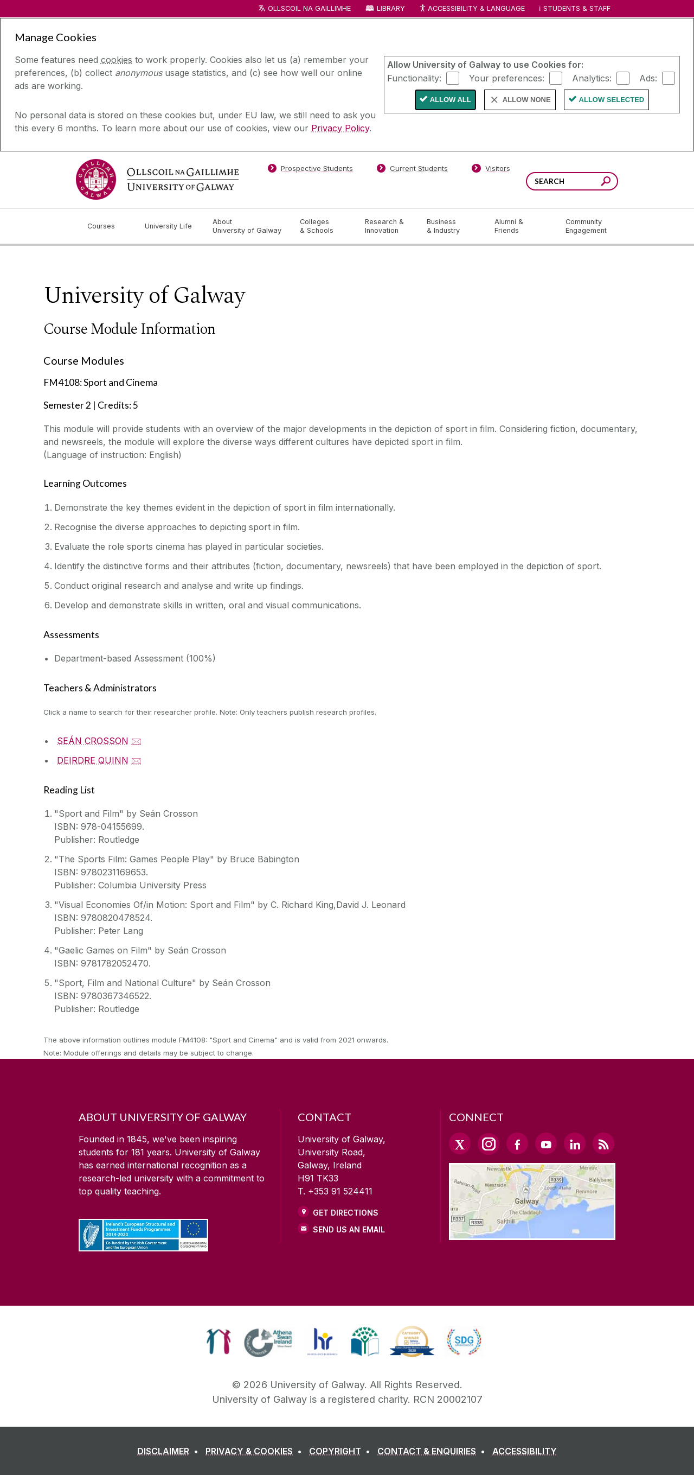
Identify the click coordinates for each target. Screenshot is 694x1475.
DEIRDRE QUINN (92, 760)
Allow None (527, 100)
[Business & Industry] (451, 226)
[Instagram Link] (488, 1144)
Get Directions (345, 1212)
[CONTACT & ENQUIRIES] (433, 1451)
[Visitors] (490, 170)
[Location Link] (532, 1233)
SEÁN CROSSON (92, 740)
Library (391, 8)
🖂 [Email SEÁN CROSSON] (136, 740)
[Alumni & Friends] (521, 226)
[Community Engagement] (586, 226)
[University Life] (169, 226)
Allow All (450, 100)
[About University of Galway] (247, 226)
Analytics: (592, 77)
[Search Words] (572, 181)
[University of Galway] (157, 179)
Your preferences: (506, 77)
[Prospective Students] (310, 170)
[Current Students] (413, 170)
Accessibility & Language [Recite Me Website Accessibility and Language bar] (471, 9)
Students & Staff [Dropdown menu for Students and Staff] (577, 8)
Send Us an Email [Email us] (349, 1229)
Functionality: (414, 77)
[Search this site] (606, 182)
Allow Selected (612, 100)
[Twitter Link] (460, 1143)
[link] (219, 1341)
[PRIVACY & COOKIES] (255, 1451)
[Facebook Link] (517, 1143)
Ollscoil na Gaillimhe (309, 8)
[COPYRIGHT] (342, 1451)
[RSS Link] (603, 1143)
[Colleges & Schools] (323, 226)
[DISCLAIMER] (170, 1451)
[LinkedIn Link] (575, 1143)
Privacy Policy (340, 128)
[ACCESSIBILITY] (524, 1451)
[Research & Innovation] (387, 226)
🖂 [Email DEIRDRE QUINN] (136, 760)
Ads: (648, 77)
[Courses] (107, 226)
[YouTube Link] (546, 1143)
